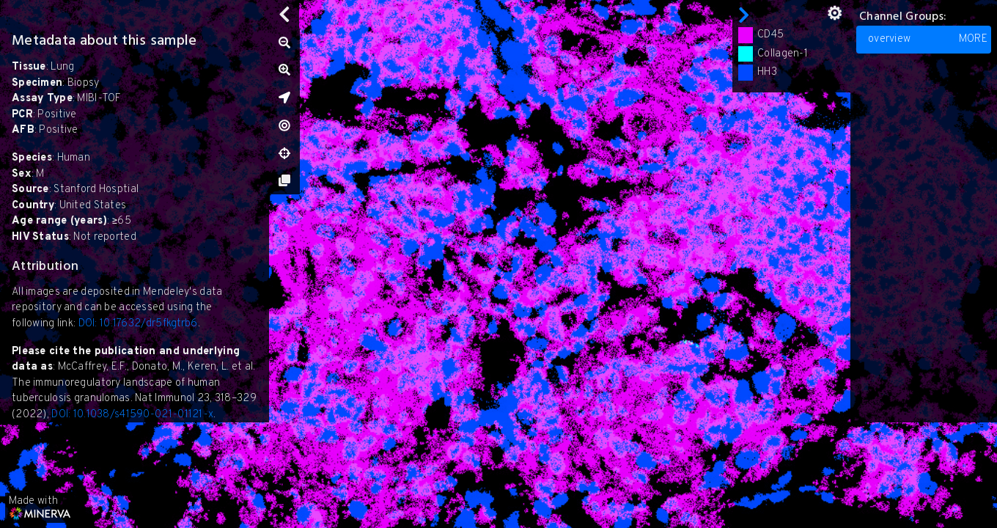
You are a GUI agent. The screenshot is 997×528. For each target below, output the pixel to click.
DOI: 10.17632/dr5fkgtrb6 (138, 324)
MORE (973, 39)
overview (927, 40)
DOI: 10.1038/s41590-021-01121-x (132, 415)
